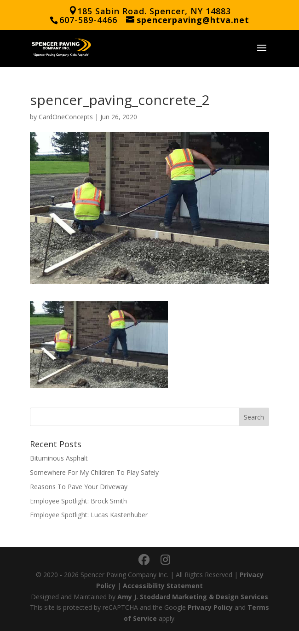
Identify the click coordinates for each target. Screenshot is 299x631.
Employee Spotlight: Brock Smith (78, 501)
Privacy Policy (210, 607)
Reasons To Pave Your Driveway (78, 486)
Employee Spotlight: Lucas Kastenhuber (89, 514)
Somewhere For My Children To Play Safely (94, 472)
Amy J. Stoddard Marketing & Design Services (192, 596)
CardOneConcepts (66, 116)
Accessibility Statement (163, 585)
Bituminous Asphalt (59, 458)
